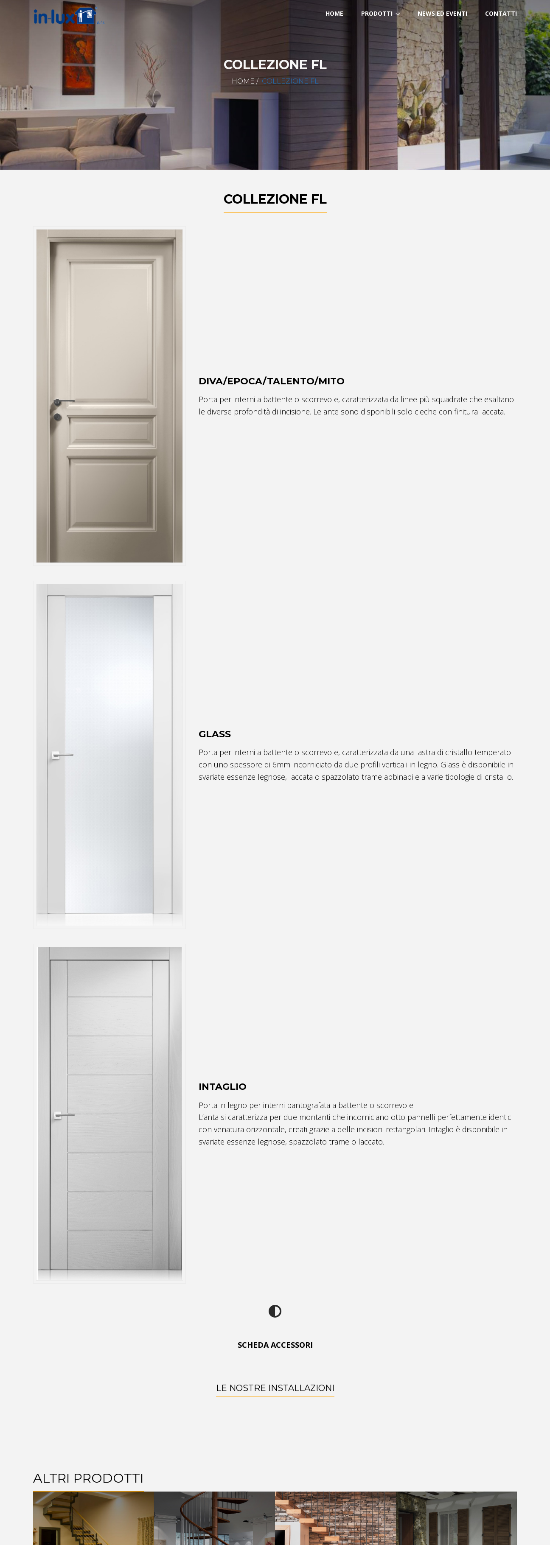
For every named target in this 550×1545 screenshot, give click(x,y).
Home (243, 81)
